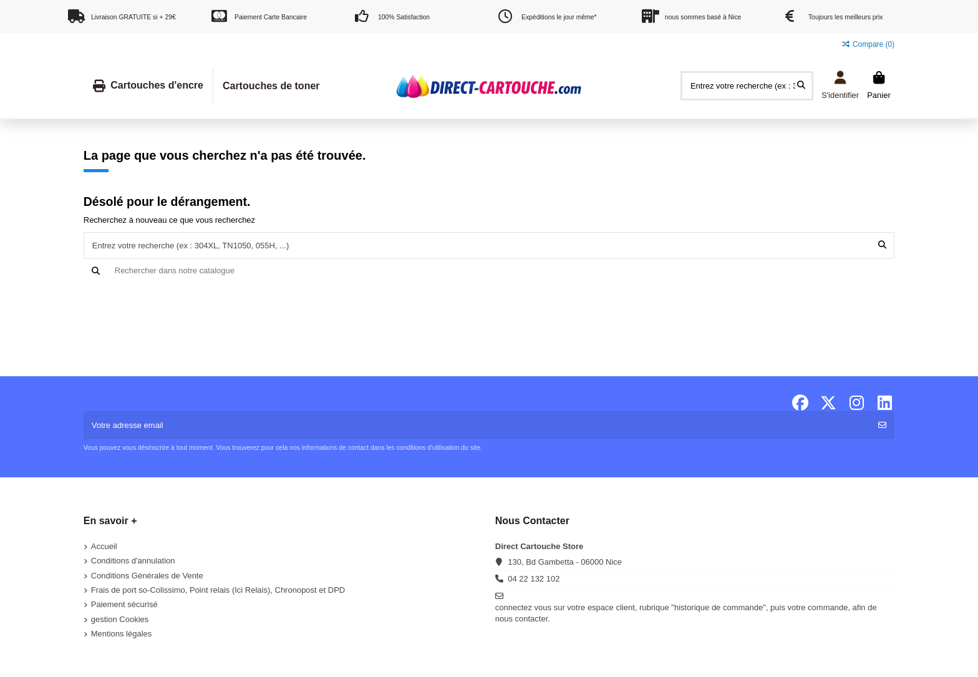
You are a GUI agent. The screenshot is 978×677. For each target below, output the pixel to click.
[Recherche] (489, 271)
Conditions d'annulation (133, 560)
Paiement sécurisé (124, 604)
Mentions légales (121, 633)
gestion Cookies (120, 619)
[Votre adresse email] (477, 425)
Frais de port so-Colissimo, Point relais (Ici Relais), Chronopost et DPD (218, 590)
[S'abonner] (882, 425)
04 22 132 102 (533, 578)
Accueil (104, 546)
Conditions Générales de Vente (147, 575)
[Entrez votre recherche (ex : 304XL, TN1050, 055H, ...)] (801, 85)
